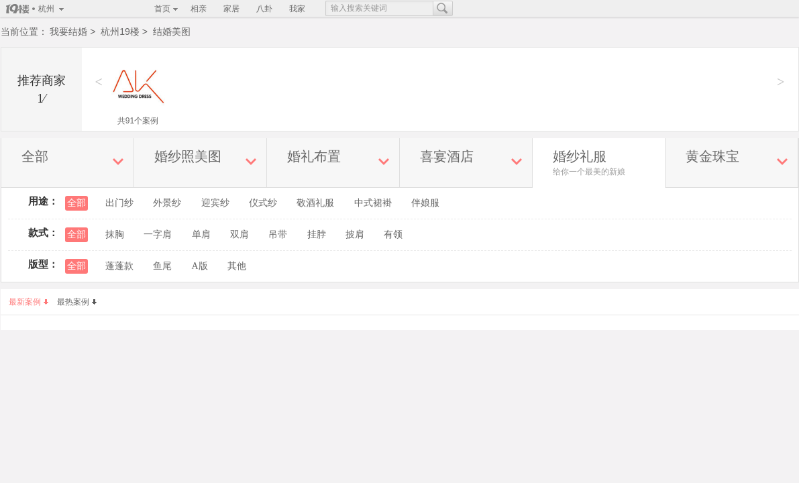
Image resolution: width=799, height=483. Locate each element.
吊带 (277, 234)
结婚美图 (172, 31)
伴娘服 (425, 203)
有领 (393, 234)
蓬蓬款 (119, 266)
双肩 (239, 234)
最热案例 (77, 302)
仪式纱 (263, 203)
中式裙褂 (373, 203)
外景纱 (167, 203)
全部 (76, 203)
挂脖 (316, 234)
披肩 (354, 234)
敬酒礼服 (315, 203)
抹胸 (114, 234)
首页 (162, 8)
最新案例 (28, 302)
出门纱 (119, 203)
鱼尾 (162, 266)
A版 (200, 266)
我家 (297, 8)
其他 (236, 266)
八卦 (264, 8)
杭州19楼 (120, 31)
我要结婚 (68, 31)
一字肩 (158, 234)
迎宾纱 (215, 203)
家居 (231, 8)
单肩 (201, 234)
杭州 (46, 8)
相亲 (199, 8)
